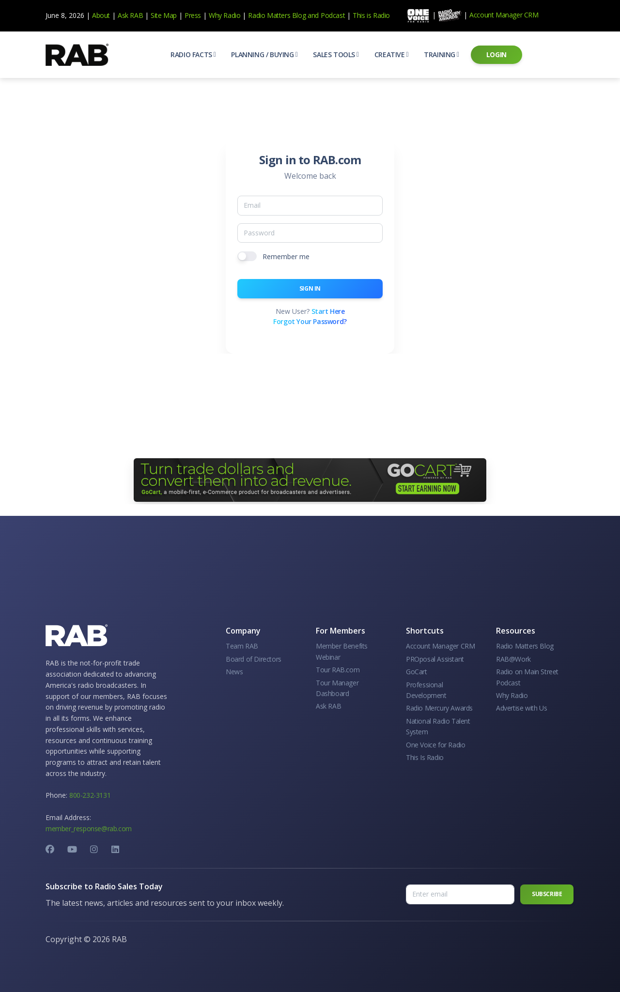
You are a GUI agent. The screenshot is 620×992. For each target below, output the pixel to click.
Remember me (286, 256)
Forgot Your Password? (310, 321)
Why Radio (224, 15)
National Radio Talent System (438, 726)
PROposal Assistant (435, 659)
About (101, 15)
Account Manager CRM (503, 14)
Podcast (333, 15)
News (234, 671)
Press (193, 15)
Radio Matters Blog (277, 15)
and (313, 15)
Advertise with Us (521, 708)
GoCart (416, 671)
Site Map (164, 15)
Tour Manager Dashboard (337, 688)
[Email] (310, 205)
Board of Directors (253, 659)
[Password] (310, 233)
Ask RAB (130, 15)
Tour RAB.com (337, 669)
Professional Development (426, 690)
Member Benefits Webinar (342, 651)
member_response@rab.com (89, 828)
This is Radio (371, 15)
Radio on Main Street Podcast (527, 677)
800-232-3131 (89, 795)
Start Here (328, 311)
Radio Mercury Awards (439, 708)
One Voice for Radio (435, 744)
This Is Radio (425, 757)
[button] (193, 55)
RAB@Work (513, 659)
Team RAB (242, 646)
